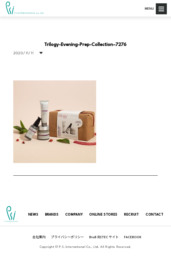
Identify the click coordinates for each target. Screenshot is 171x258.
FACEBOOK (132, 237)
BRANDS (52, 214)
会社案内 (39, 237)
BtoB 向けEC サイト (104, 237)
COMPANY (74, 214)
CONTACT (155, 214)
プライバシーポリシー (67, 237)
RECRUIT (131, 214)
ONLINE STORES (103, 214)
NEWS (33, 214)
